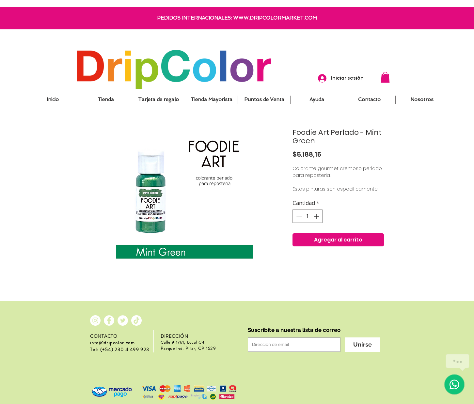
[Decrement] (298, 216)
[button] (385, 77)
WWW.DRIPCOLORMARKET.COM (275, 18)
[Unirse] (362, 344)
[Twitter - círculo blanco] (123, 320)
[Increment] (317, 216)
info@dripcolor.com (112, 342)
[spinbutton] (307, 216)
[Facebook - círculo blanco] (109, 320)
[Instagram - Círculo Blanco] (95, 320)
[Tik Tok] (136, 320)
